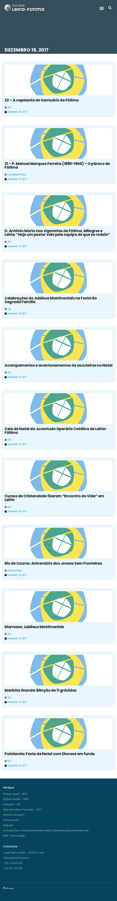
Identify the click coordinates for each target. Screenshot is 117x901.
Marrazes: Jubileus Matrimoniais (34, 626)
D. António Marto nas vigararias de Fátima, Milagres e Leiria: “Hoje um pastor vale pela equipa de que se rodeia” (57, 232)
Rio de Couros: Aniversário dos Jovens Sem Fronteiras (53, 563)
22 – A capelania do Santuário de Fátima (42, 100)
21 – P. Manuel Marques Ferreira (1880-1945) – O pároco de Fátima (57, 165)
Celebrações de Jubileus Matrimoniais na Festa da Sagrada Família (51, 300)
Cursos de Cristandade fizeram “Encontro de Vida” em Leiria (54, 497)
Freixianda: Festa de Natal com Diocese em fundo (50, 753)
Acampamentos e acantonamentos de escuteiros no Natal (58, 365)
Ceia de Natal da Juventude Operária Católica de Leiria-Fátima (56, 430)
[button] (101, 8)
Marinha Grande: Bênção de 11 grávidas (41, 690)
